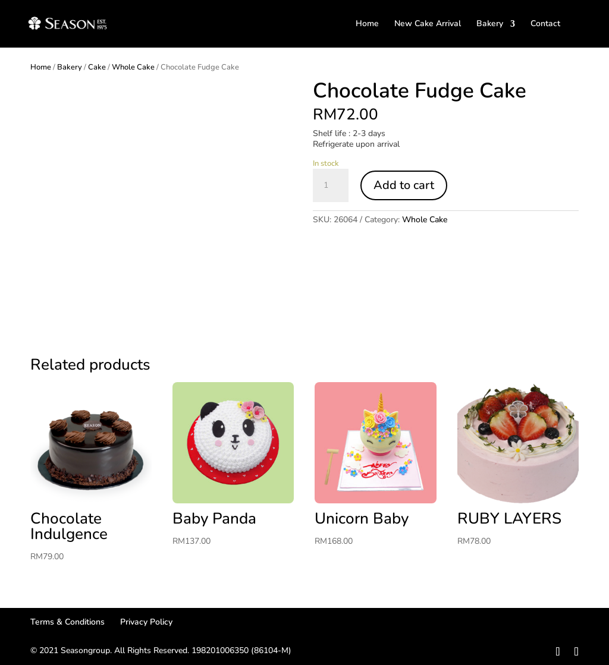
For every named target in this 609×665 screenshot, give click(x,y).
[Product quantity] (331, 185)
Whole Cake (133, 67)
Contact (545, 24)
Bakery (489, 24)
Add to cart (403, 185)
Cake (97, 67)
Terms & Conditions (67, 622)
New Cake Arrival (427, 24)
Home (367, 24)
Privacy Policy (146, 622)
